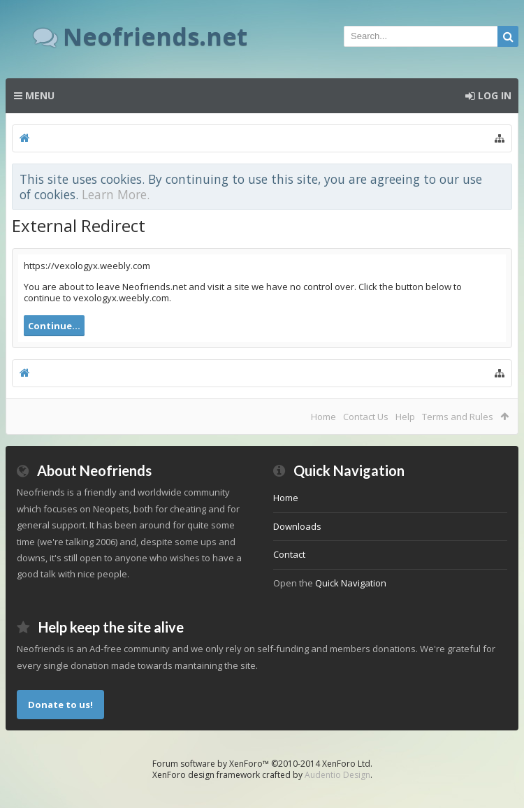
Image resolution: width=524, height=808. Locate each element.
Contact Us (365, 416)
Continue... (54, 325)
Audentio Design (337, 775)
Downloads (297, 526)
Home (323, 416)
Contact (289, 554)
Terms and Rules (457, 416)
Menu (34, 95)
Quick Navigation (350, 583)
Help (405, 416)
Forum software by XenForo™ (262, 764)
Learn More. (116, 194)
